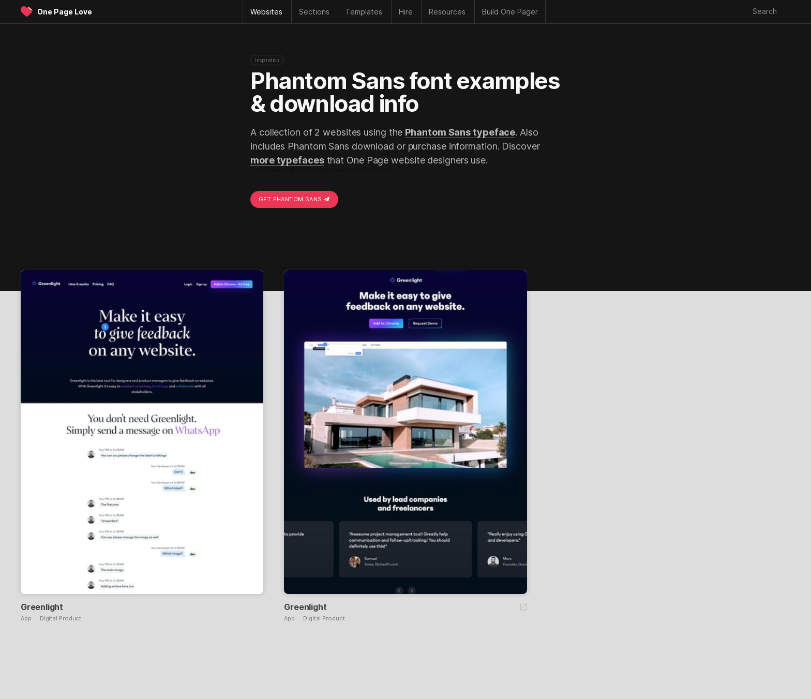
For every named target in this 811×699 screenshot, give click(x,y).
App (26, 618)
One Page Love (64, 11)
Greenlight (42, 607)
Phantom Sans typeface (460, 132)
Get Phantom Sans (294, 199)
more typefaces (287, 160)
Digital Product (61, 618)
